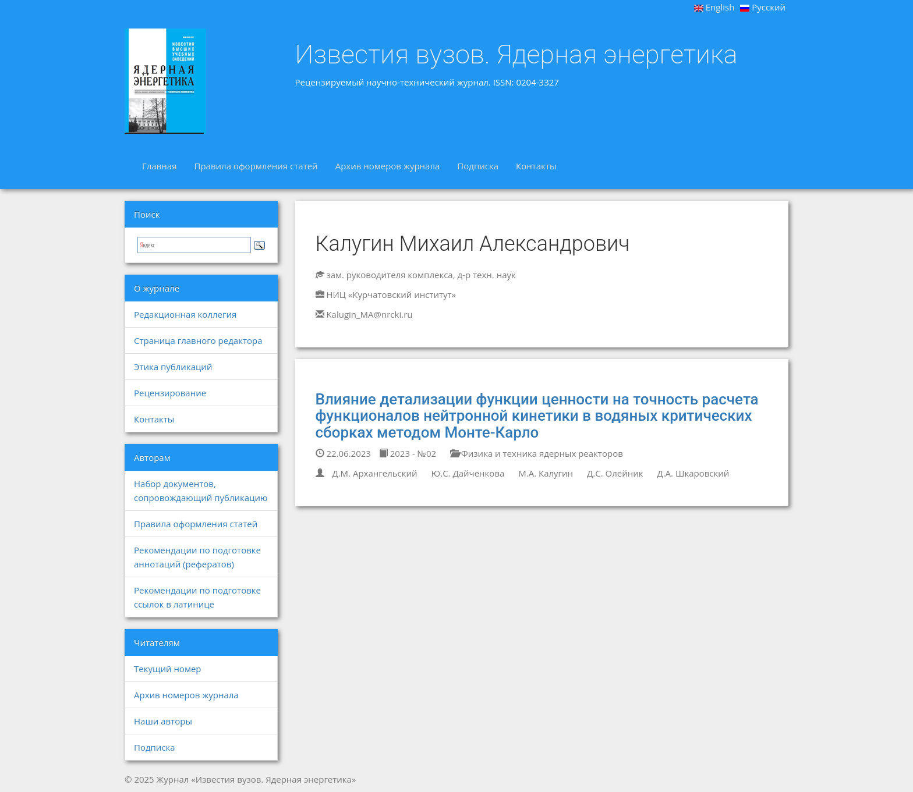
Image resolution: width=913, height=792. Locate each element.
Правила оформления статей (255, 166)
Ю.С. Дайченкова (468, 473)
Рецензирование (170, 393)
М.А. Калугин (545, 473)
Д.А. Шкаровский (693, 473)
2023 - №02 (407, 453)
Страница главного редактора (198, 340)
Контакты (536, 166)
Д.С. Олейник (615, 473)
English (714, 7)
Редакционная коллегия (185, 314)
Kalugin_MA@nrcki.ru (369, 314)
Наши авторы (163, 721)
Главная (159, 166)
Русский (762, 7)
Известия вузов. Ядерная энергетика (516, 54)
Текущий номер (167, 668)
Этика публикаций (173, 366)
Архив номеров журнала (387, 166)
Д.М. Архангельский (374, 473)
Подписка (477, 166)
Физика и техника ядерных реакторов (536, 453)
